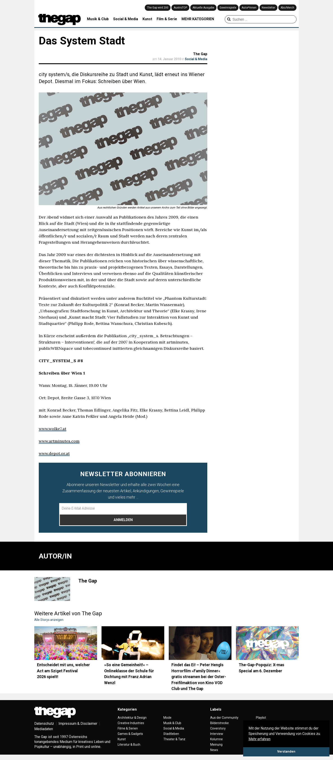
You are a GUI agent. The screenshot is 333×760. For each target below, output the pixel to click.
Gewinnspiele (228, 7)
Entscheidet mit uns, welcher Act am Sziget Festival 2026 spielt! (63, 671)
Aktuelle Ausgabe (203, 7)
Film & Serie (167, 19)
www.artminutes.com (59, 441)
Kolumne (216, 739)
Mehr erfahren (259, 739)
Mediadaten (43, 729)
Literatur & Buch (129, 744)
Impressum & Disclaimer (77, 723)
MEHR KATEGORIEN (198, 19)
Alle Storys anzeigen (48, 620)
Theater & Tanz (174, 739)
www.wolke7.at (52, 428)
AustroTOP (180, 7)
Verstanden (286, 751)
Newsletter (268, 7)
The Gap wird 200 (157, 7)
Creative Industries (131, 723)
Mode (167, 717)
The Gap (200, 54)
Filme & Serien (128, 728)
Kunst (147, 19)
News (214, 750)
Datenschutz (44, 723)
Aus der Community (224, 717)
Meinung (216, 744)
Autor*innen (249, 7)
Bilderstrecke (219, 723)
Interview (216, 734)
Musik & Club (98, 19)
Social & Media (125, 19)
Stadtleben (171, 734)
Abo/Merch (287, 7)
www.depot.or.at (54, 453)
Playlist (261, 717)
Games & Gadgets (130, 734)
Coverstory (218, 728)
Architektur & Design (132, 717)
